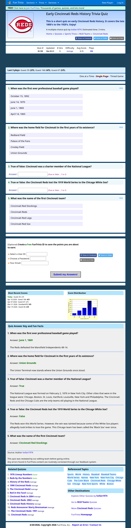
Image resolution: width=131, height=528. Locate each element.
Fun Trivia (16, 3)
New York (94, 477)
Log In (120, 2)
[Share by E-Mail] (117, 38)
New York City (107, 477)
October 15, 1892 (20, 95)
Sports (70, 474)
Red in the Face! (18, 492)
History (86, 474)
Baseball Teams (108, 474)
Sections (30, 2)
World (78, 474)
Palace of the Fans (20, 140)
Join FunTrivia (32, 8)
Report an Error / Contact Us (86, 524)
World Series (73, 477)
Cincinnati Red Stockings (24, 205)
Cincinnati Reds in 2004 (22, 496)
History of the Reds (20, 481)
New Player (107, 2)
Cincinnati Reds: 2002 (21, 499)
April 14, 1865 (18, 113)
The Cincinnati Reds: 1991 (24, 510)
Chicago (76, 483)
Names (84, 477)
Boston (110, 483)
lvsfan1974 (76, 29)
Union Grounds (19, 152)
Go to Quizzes (84, 501)
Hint (121, 88)
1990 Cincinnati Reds (20, 485)
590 (91, 51)
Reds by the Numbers (21, 478)
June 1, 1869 (17, 107)
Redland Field (18, 134)
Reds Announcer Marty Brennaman (29, 507)
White (102, 483)
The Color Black (81, 480)
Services (52, 2)
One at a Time (87, 76)
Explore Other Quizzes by (89, 495)
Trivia (42, 2)
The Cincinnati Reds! (20, 488)
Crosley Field (17, 146)
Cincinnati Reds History (22, 503)
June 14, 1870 (18, 101)
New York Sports (90, 483)
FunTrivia (81, 514)
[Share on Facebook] (86, 38)
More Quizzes (86, 508)
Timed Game (117, 76)
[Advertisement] (65, 60)
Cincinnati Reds (19, 211)
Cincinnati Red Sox (20, 223)
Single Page (102, 76)
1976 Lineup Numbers (21, 474)
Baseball (95, 474)
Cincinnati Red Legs (21, 217)
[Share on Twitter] (102, 38)
